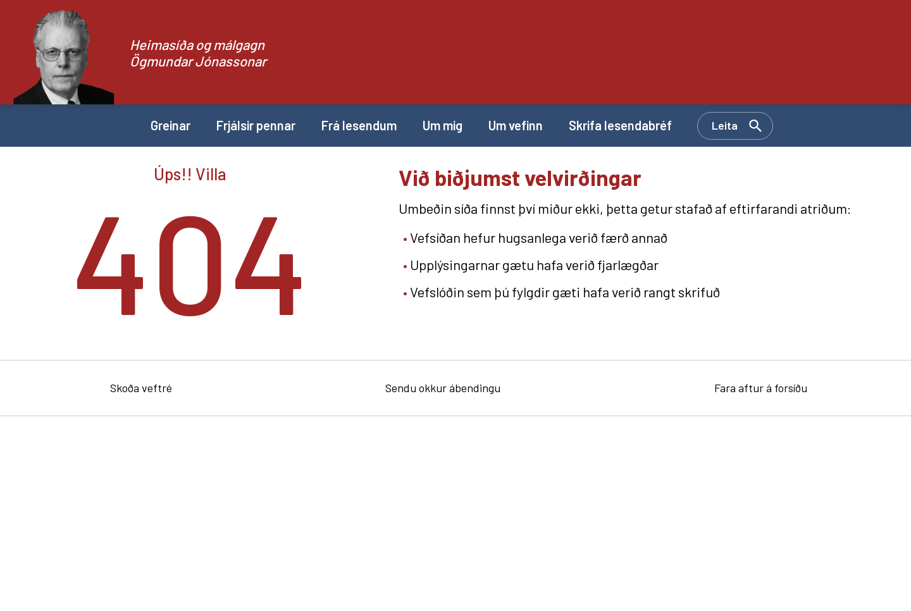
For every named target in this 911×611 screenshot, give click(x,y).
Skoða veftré (141, 388)
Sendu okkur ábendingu (442, 388)
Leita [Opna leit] (725, 125)
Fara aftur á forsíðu (760, 388)
